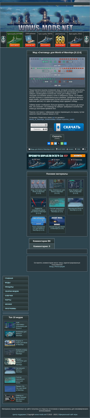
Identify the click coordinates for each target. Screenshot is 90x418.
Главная (9, 278)
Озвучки (9, 296)
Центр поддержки (19, 414)
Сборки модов (12, 291)
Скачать (57, 137)
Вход (51, 266)
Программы (10, 308)
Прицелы (9, 287)
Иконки (8, 304)
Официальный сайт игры (67, 414)
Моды (7, 283)
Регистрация (60, 266)
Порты (8, 300)
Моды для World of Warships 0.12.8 (42, 149)
